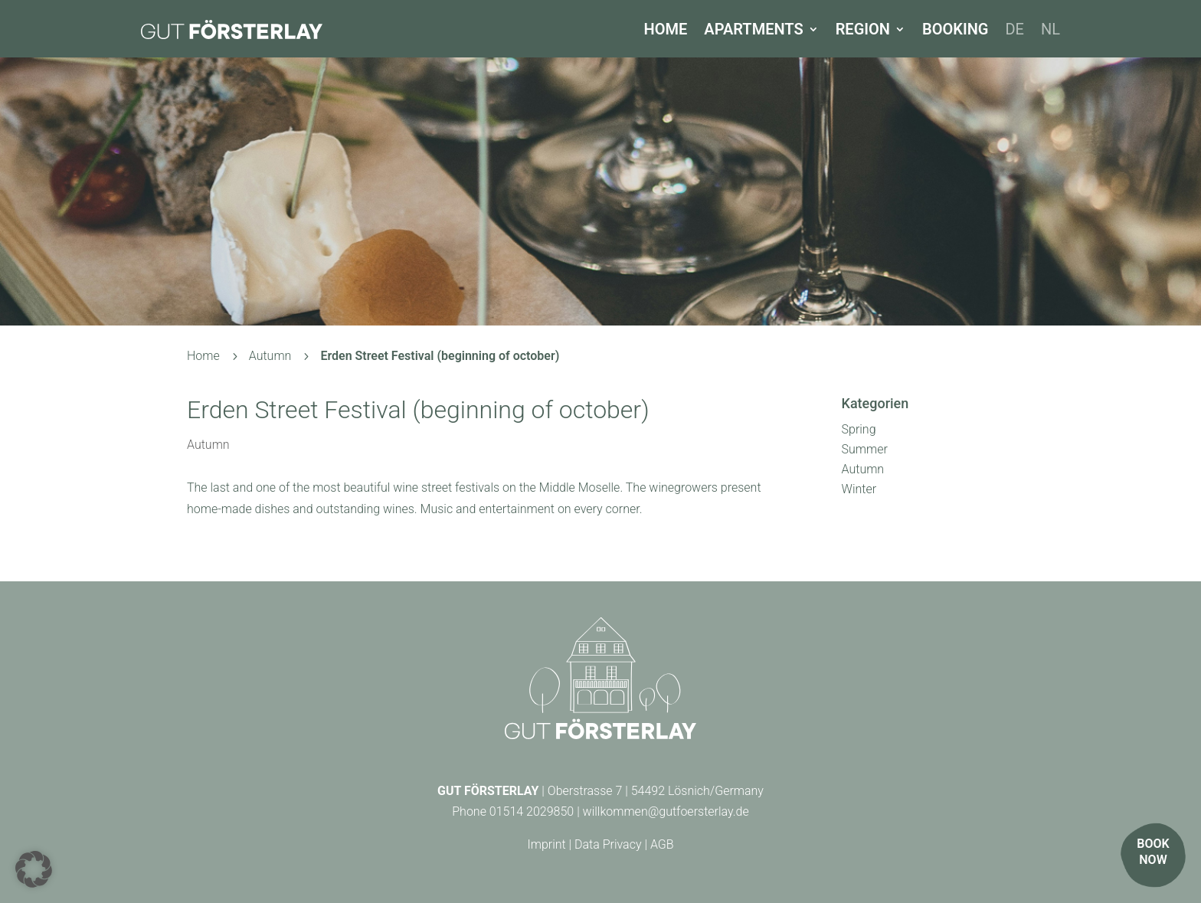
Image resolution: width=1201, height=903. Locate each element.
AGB (662, 844)
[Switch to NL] (1050, 29)
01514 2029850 (531, 811)
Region (863, 29)
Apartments (753, 29)
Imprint (546, 844)
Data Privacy (608, 844)
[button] (33, 869)
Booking (955, 29)
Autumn (208, 444)
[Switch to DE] (1014, 29)
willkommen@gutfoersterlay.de (666, 811)
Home (666, 29)
